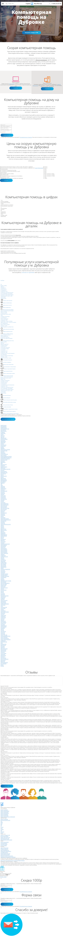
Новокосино (3, 547)
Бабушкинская (3, 438)
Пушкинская (3, 586)
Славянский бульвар (5, 603)
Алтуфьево (3, 432)
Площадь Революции (5, 576)
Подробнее (16, 88)
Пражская (2, 579)
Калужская (3, 489)
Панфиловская (3, 562)
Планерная (3, 572)
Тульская (2, 630)
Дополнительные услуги (5, 820)
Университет (3, 640)
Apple (2, 822)
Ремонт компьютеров (5, 811)
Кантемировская (4, 490)
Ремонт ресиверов (4, 814)
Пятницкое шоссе (4, 587)
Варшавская (3, 462)
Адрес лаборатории (4, 847)
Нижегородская (4, 545)
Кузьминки (3, 514)
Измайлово (3, 487)
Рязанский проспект (5, 595)
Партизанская (3, 565)
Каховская (3, 492)
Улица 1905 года (4, 634)
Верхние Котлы (4, 464)
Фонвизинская (3, 644)
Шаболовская (3, 655)
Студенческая (3, 615)
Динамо (2, 477)
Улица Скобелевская (5, 638)
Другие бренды (22, 860)
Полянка (2, 578)
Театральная (3, 621)
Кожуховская (3, 496)
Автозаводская (3, 426)
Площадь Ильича (4, 575)
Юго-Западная (3, 663)
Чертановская (3, 651)
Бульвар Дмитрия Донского (6, 457)
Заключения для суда (5, 838)
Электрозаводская (4, 662)
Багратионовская (4, 439)
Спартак (2, 609)
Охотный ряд (3, 560)
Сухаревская (3, 616)
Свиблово (3, 599)
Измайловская (3, 488)
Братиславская (3, 455)
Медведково (3, 533)
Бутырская (3, 461)
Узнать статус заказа (5, 842)
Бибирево (3, 448)
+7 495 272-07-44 (56, 3)
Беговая (2, 443)
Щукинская (3, 661)
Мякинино (3, 540)
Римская (2, 592)
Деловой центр (4, 476)
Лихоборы (3, 522)
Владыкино (3, 465)
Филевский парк (4, 641)
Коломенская (3, 497)
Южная (2, 664)
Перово (2, 568)
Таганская (3, 618)
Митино (2, 538)
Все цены (6, 180)
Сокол (2, 606)
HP (1, 826)
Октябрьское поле (4, 556)
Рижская (2, 591)
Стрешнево (3, 613)
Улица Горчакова (4, 637)
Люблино (2, 527)
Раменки (2, 588)
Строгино (2, 614)
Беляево (2, 447)
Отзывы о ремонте (4, 849)
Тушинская (3, 632)
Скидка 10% (11, 3)
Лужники (2, 526)
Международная (4, 534)
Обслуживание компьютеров (6, 839)
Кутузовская (3, 517)
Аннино (2, 434)
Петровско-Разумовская (5, 569)
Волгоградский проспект (5, 469)
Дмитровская (3, 478)
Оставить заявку (3, 876)
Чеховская (3, 652)
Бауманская (3, 442)
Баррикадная (3, 441)
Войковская (3, 467)
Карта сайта (3, 860)
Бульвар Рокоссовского (5, 458)
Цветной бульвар (4, 648)
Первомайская (3, 566)
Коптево (2, 501)
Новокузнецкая (4, 548)
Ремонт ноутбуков (4, 809)
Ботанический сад (4, 454)
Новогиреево (3, 546)
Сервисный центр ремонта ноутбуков (8, 857)
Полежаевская (3, 577)
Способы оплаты (4, 844)
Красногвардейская (4, 503)
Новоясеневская (4, 551)
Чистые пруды (3, 653)
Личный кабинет (14, 0)
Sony (1, 828)
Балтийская (3, 440)
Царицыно (3, 647)
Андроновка (3, 433)
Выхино (2, 474)
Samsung (2, 831)
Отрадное (3, 558)
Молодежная (3, 539)
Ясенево (2, 665)
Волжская (2, 470)
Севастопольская (4, 600)
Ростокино (3, 593)
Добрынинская (3, 479)
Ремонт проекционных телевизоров (8, 816)
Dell (1, 830)
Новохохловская (4, 550)
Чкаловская (3, 654)
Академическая (4, 427)
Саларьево (3, 598)
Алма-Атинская (3, 431)
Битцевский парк (4, 450)
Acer (1, 821)
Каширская (3, 493)
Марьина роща (4, 530)
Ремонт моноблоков (5, 813)
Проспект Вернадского (5, 583)
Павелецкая (3, 561)
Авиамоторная (3, 425)
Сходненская (3, 617)
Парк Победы (3, 564)
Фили (2, 642)
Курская (2, 516)
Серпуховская (3, 602)
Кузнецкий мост (4, 512)
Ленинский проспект (5, 518)
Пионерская (3, 571)
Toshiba (2, 829)
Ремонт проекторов (4, 812)
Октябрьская (3, 555)
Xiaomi (2, 832)
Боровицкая (3, 452)
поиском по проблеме (28, 272)
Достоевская (3, 481)
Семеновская (3, 601)
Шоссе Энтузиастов (4, 659)
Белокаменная (3, 444)
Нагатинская (3, 541)
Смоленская (3, 604)
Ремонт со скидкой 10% (5, 835)
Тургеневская (3, 631)
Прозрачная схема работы (6, 851)
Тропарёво (3, 627)
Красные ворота (4, 507)
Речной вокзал (3, 589)
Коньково (2, 500)
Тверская (2, 619)
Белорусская (3, 446)
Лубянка (2, 525)
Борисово (2, 451)
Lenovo (2, 827)
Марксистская (3, 528)
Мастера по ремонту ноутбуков (7, 855)
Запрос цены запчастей (5, 837)
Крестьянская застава (5, 508)
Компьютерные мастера (5, 853)
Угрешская (3, 633)
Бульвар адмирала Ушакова (6, 456)
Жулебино (3, 482)
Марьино (2, 531)
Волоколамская (4, 471)
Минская (2, 537)
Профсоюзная (3, 585)
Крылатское (3, 510)
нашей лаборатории (39, 168)
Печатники (3, 570)
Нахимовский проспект (5, 543)
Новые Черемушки (4, 553)
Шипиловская (3, 657)
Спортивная (3, 610)
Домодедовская (4, 480)
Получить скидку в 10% (31, 32)
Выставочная (3, 473)
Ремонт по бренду (4, 819)
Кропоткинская (4, 509)
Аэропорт (2, 436)
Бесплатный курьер (4, 836)
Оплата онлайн (4, 845)
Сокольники (3, 608)
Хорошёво (3, 646)
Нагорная (2, 542)
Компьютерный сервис (5, 854)
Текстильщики (3, 622)
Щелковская (3, 660)
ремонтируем (11, 83)
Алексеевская (3, 429)
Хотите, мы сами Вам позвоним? (8, 419)
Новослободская (4, 549)
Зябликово (3, 486)
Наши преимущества (5, 850)
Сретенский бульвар (5, 611)
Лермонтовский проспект (6, 519)
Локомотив (3, 523)
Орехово (2, 557)
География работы (4, 852)
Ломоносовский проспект (6, 524)
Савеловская (3, 596)
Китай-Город (3, 495)
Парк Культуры (3, 563)
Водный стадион (4, 466)
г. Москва (59, 0)
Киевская (2, 494)
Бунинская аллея (4, 459)
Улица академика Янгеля (5, 636)
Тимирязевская (4, 625)
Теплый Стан (3, 623)
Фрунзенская (3, 645)
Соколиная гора (4, 607)
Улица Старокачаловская (5, 639)
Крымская (2, 511)
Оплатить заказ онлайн (5, 0)
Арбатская (3, 435)
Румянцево (3, 594)
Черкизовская (3, 649)
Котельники (3, 502)
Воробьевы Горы (4, 472)
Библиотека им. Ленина (5, 449)
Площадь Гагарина (4, 573)
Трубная (2, 629)
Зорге (2, 485)
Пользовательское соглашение (26, 137)
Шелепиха (3, 656)
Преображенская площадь (6, 580)
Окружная (3, 554)
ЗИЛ (1, 484)
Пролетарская (3, 581)
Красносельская (4, 505)
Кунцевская (3, 515)
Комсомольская (4, 499)
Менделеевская (4, 535)
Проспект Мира (4, 584)
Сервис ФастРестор (31, 3)
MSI (1, 824)
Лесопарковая (3, 520)
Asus (1, 823)
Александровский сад (5, 428)
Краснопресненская (4, 504)
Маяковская (3, 532)
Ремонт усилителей (4, 815)
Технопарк (3, 624)
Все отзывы (7, 786)
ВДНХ (2, 463)
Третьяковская (3, 626)
